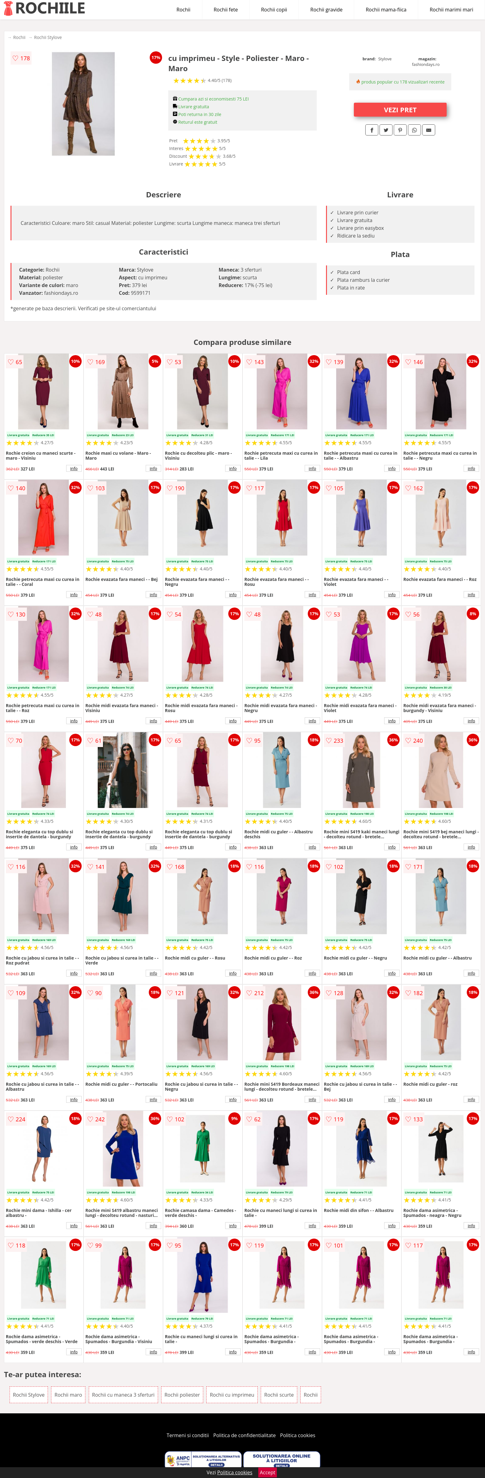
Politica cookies (297, 1435)
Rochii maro (68, 1394)
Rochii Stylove (48, 37)
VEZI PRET (400, 109)
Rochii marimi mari (451, 9)
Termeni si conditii (188, 1435)
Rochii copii (274, 9)
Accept (267, 1472)
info (74, 468)
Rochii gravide (326, 9)
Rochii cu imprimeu (232, 1394)
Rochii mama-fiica (386, 9)
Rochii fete (226, 9)
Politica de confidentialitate (244, 1435)
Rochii (184, 9)
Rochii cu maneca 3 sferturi (123, 1394)
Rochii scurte (279, 1394)
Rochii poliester (182, 1394)
